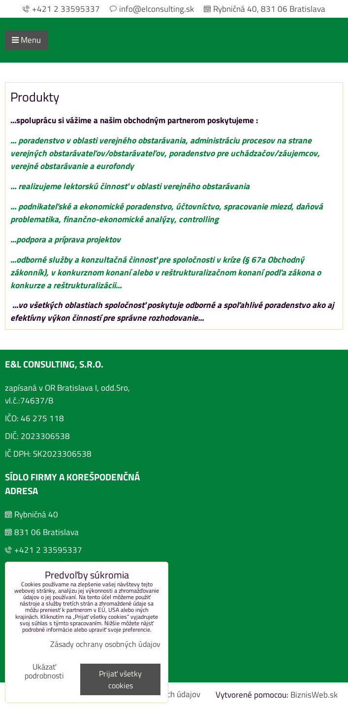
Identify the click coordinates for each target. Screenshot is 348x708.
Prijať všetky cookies (120, 679)
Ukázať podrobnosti (44, 671)
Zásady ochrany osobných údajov (105, 644)
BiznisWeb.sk (314, 694)
